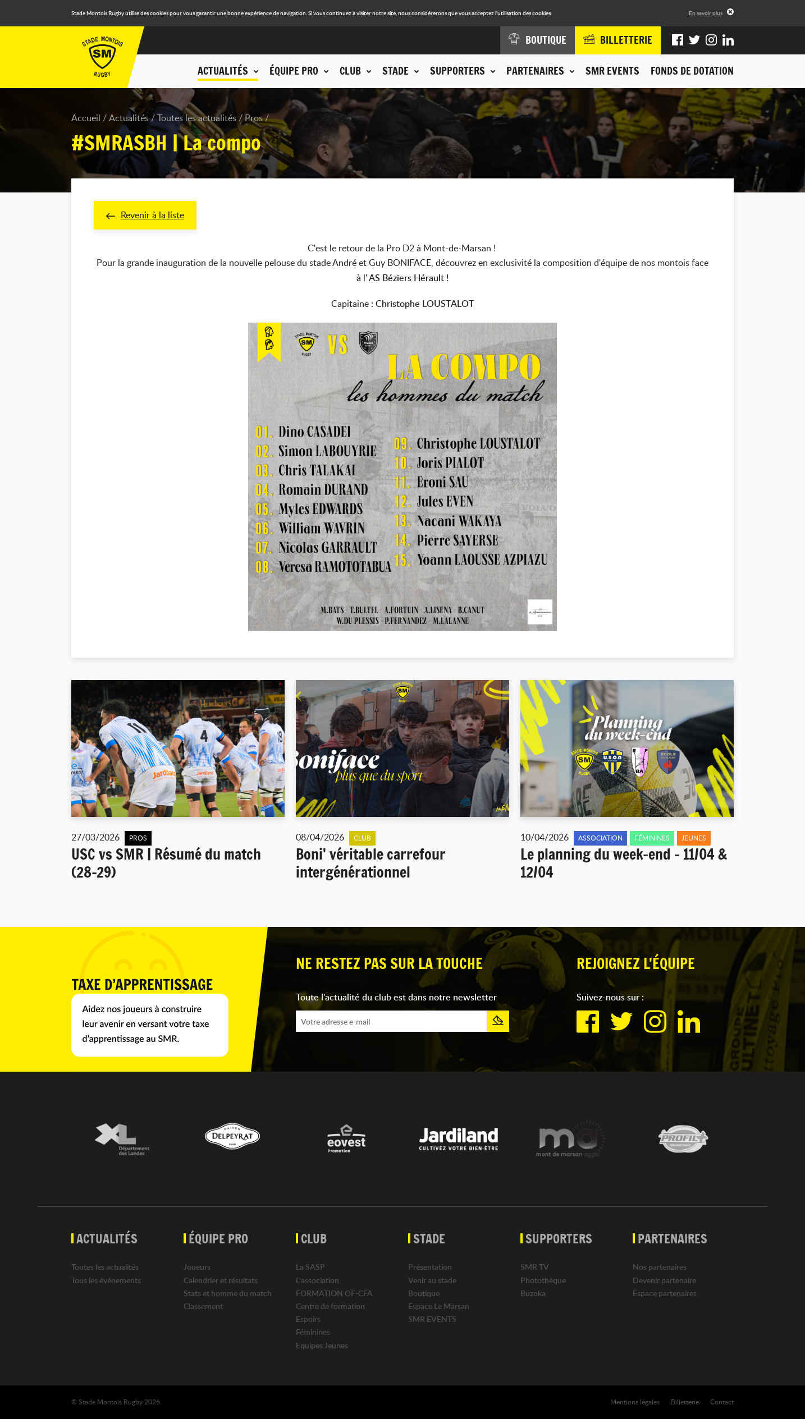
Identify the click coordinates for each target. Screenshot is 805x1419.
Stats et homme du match (228, 1293)
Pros (254, 118)
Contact (722, 1401)
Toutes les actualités (196, 118)
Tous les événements (106, 1280)
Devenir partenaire (664, 1280)
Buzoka (533, 1293)
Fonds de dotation (692, 70)
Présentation (430, 1266)
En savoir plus (705, 13)
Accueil (85, 118)
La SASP (310, 1266)
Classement (203, 1306)
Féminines (313, 1331)
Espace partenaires (665, 1293)
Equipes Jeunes (322, 1345)
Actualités (129, 118)
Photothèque (543, 1280)
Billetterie (685, 1401)
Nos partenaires (660, 1266)
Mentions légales (635, 1401)
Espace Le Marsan (438, 1306)
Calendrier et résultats (221, 1280)
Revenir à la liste (145, 215)
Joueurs (197, 1266)
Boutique (424, 1293)
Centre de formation (330, 1306)
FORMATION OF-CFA (334, 1293)
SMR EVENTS (612, 70)
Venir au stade (432, 1280)
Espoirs (308, 1319)
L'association (317, 1280)
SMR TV (534, 1266)
